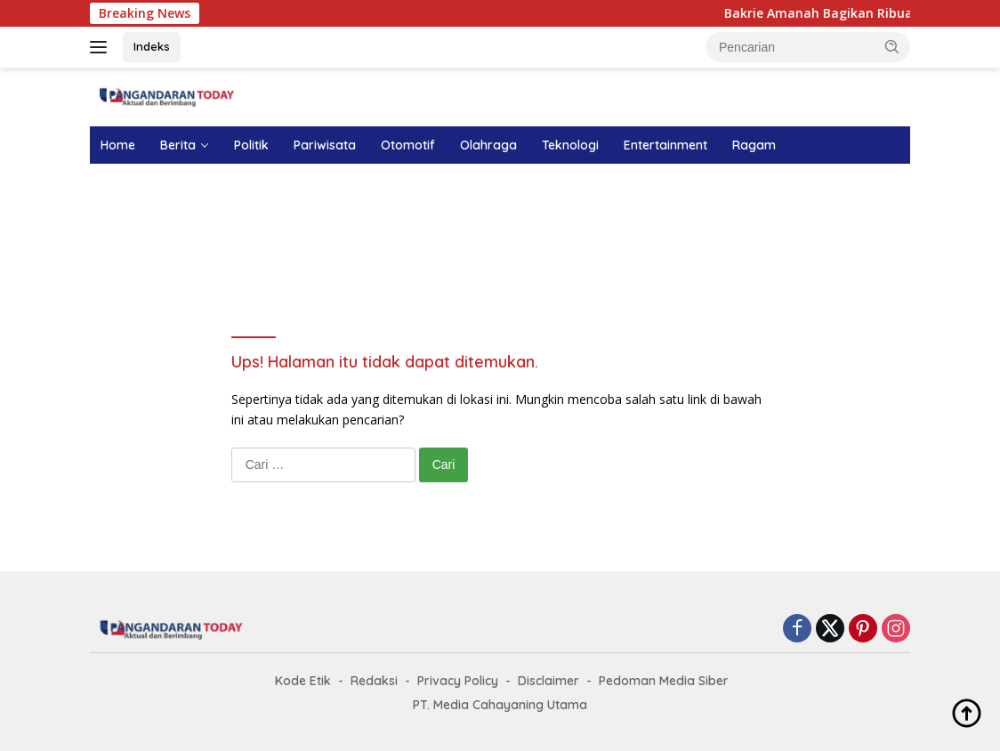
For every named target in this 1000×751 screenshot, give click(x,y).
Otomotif (408, 145)
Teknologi (570, 145)
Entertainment (665, 145)
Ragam (754, 145)
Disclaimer (548, 681)
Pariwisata (325, 145)
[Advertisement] (500, 226)
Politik (251, 145)
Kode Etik (303, 681)
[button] (892, 46)
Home (118, 145)
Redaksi (374, 681)
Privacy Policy (457, 681)
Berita (178, 145)
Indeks (151, 46)
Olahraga (488, 145)
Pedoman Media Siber (664, 681)
